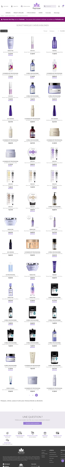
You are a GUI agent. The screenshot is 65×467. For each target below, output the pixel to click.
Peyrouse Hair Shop (8, 19)
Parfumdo (22, 19)
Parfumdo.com (59, 19)
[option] (32, 0)
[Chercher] (50, 6)
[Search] (44, 6)
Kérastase (44, 450)
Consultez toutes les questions (32, 423)
